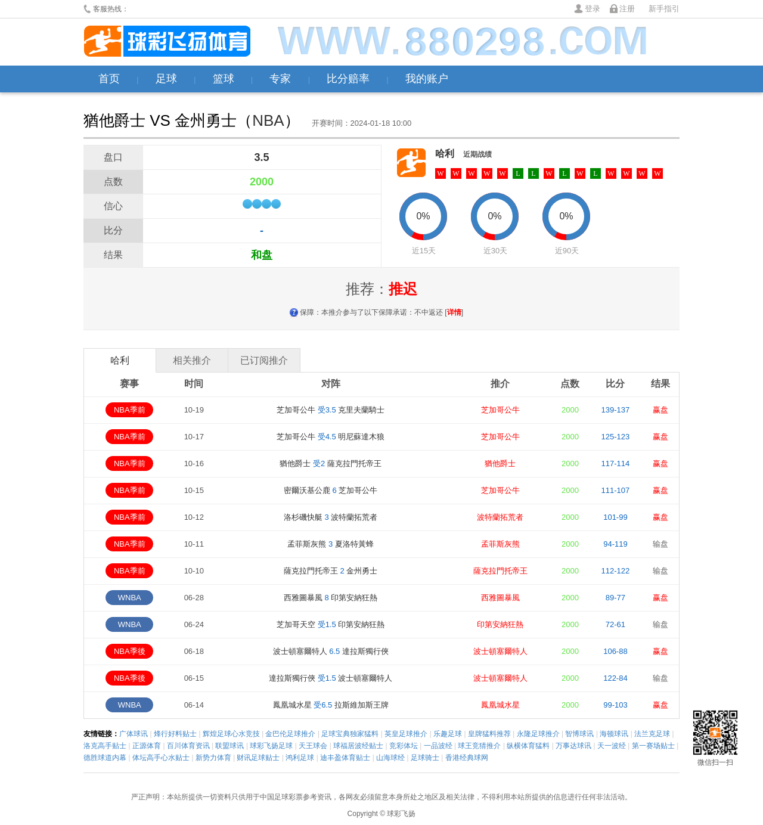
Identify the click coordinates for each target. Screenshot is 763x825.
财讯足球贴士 (258, 757)
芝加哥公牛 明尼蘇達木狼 (330, 436)
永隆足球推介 (538, 734)
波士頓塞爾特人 (500, 651)
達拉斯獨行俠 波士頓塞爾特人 (330, 678)
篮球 (223, 79)
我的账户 (426, 79)
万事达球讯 (573, 746)
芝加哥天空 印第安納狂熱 (330, 624)
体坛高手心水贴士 (161, 757)
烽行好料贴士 (175, 734)
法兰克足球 (652, 734)
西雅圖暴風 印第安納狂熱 (330, 597)
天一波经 (611, 746)
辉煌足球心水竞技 (231, 734)
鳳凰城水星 (500, 704)
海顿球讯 (614, 734)
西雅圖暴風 (500, 597)
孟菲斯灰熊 (500, 543)
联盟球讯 (229, 746)
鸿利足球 (300, 757)
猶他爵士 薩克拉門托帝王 (330, 463)
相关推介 (192, 360)
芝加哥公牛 (500, 409)
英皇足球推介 (405, 734)
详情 (454, 312)
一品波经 (438, 746)
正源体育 (146, 746)
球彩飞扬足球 (271, 746)
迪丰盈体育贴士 (345, 757)
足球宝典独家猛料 (350, 734)
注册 (627, 8)
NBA (268, 120)
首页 (109, 79)
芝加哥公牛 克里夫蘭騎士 (330, 409)
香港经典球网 (466, 757)
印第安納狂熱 (500, 624)
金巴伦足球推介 (290, 734)
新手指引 (664, 8)
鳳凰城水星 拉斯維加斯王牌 (331, 704)
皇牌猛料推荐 (489, 734)
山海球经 (390, 757)
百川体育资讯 (188, 746)
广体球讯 (133, 734)
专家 (280, 79)
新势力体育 (213, 757)
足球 (166, 79)
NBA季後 (129, 651)
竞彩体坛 (403, 746)
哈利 (444, 153)
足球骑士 (425, 757)
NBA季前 (129, 409)
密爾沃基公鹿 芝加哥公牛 (330, 490)
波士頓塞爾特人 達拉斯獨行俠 (331, 651)
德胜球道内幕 (104, 757)
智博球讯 (579, 734)
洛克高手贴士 (104, 746)
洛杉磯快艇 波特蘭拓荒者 (330, 517)
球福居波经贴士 (358, 746)
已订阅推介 (264, 360)
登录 (592, 8)
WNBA (129, 597)
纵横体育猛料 (528, 746)
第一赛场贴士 (653, 746)
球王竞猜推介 (479, 746)
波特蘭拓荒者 (500, 517)
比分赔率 (348, 79)
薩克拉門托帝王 (500, 570)
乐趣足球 (447, 734)
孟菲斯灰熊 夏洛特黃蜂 (330, 543)
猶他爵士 (500, 463)
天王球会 (313, 746)
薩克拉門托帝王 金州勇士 (330, 570)
